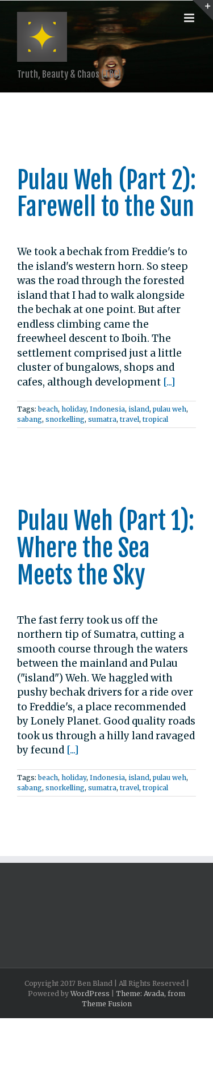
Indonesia (107, 409)
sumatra (102, 419)
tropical (155, 419)
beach (48, 409)
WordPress (90, 993)
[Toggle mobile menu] (190, 18)
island (138, 409)
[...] (169, 382)
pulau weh (169, 409)
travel (129, 419)
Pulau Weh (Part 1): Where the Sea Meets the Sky (105, 548)
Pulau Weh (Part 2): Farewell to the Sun (106, 194)
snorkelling (65, 419)
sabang (29, 419)
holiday (73, 409)
